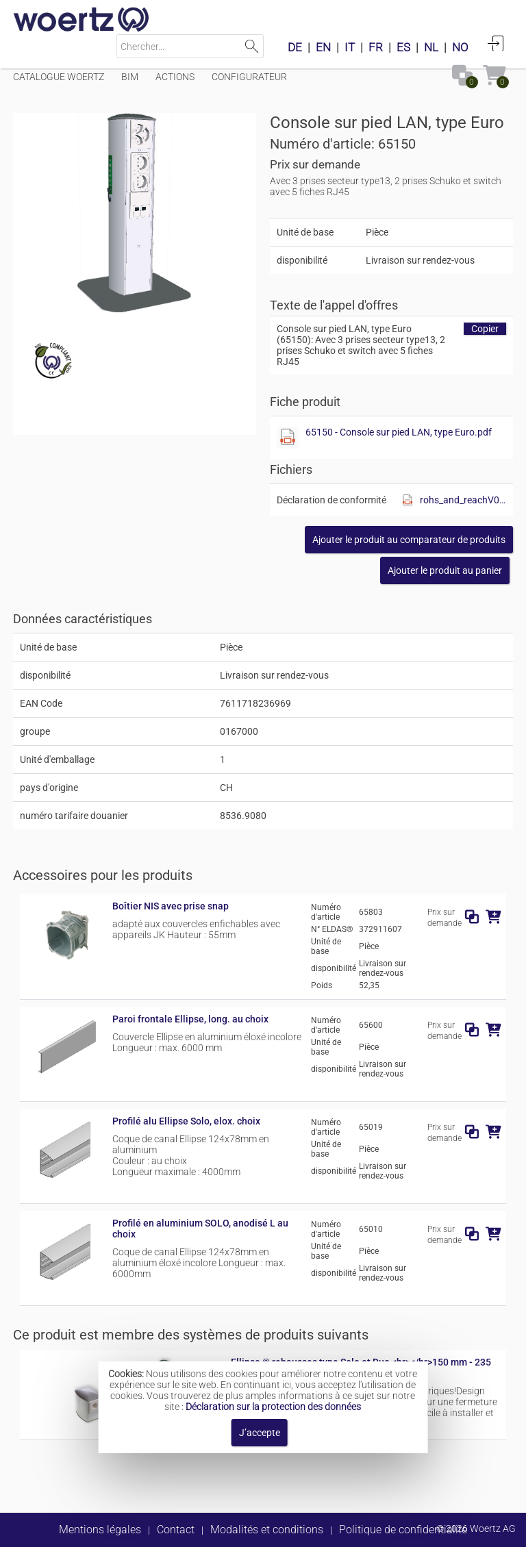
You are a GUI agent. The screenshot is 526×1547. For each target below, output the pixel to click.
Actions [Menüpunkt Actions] (175, 76)
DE (295, 47)
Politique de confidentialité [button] (403, 1529)
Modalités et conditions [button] (266, 1529)
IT (350, 47)
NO (460, 47)
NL (431, 47)
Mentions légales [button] (100, 1529)
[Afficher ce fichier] (288, 438)
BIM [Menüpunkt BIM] (129, 76)
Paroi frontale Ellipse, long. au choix (190, 1019)
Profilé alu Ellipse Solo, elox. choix (186, 1121)
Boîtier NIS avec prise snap (170, 906)
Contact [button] (176, 1529)
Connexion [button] (496, 43)
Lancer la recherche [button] (252, 46)
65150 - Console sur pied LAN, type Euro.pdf (398, 432)
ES (403, 47)
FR (375, 47)
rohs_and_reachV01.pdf (463, 499)
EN (323, 47)
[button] (409, 539)
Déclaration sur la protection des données (273, 1406)
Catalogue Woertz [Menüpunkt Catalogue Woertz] (58, 76)
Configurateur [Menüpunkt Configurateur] (249, 76)
